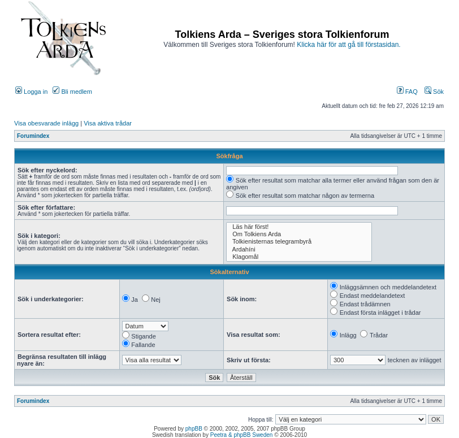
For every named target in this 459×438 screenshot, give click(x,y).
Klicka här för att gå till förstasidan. (348, 45)
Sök (434, 91)
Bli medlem (72, 91)
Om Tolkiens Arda (299, 234)
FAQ (407, 91)
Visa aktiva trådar (108, 123)
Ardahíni (299, 249)
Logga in (31, 91)
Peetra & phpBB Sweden (241, 435)
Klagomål (299, 257)
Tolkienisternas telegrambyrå (299, 241)
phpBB (193, 429)
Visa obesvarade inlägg (46, 123)
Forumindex (33, 136)
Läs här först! (299, 227)
